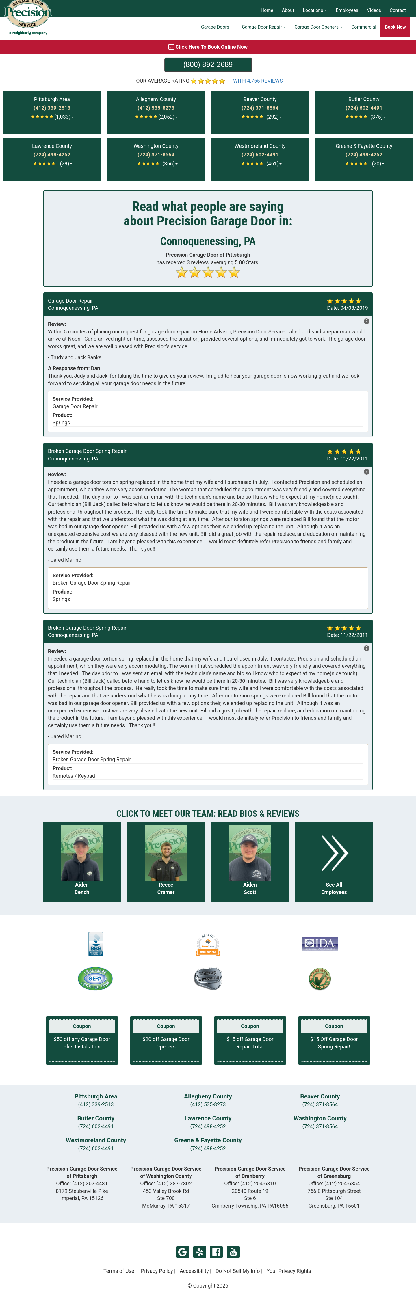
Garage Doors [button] (217, 30)
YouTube (233, 1252)
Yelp (199, 1252)
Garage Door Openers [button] (318, 30)
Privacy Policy (157, 1271)
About (288, 10)
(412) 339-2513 (96, 1104)
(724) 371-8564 (320, 1104)
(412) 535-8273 (208, 1104)
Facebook (216, 1252)
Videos (374, 10)
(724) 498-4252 (208, 1126)
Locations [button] (315, 10)
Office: (82, 1183)
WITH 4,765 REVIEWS (258, 81)
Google (182, 1252)
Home (267, 10)
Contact (398, 10)
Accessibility (194, 1271)
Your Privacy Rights (289, 1271)
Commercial (363, 30)
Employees (347, 10)
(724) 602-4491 (96, 1126)
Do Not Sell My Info (238, 1271)
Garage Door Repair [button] (264, 30)
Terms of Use (118, 1271)
